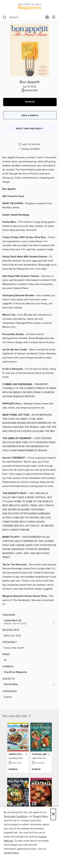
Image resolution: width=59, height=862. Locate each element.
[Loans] (47, 18)
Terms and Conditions (16, 816)
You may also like (16, 716)
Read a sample (30, 115)
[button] (30, 102)
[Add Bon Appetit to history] (29, 145)
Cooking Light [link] (39, 754)
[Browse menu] (54, 17)
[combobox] (23, 17)
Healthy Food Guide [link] (16, 754)
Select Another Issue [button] (30, 128)
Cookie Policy (11, 852)
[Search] (4, 17)
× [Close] (53, 814)
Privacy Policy (40, 816)
